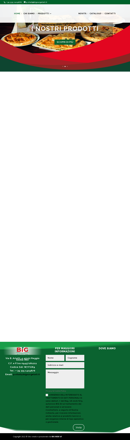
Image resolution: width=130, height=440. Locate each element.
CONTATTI (109, 13)
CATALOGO (95, 13)
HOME (17, 13)
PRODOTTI (44, 13)
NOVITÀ (82, 13)
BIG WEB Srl (56, 436)
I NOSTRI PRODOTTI (65, 28)
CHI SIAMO (29, 13)
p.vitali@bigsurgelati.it (26, 374)
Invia (79, 427)
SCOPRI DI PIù (65, 42)
